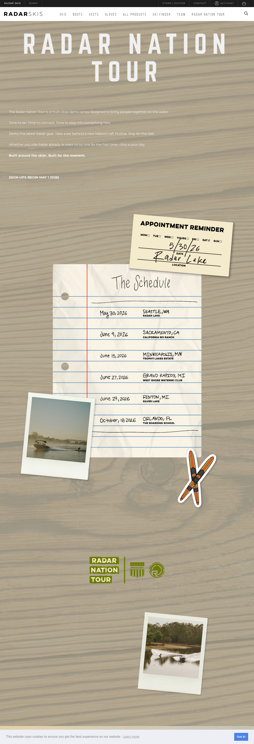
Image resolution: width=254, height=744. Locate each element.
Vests (94, 14)
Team (181, 14)
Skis (63, 14)
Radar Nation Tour (208, 14)
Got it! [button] (241, 736)
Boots (78, 14)
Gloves (111, 14)
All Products (135, 14)
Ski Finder (162, 14)
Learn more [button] (131, 736)
